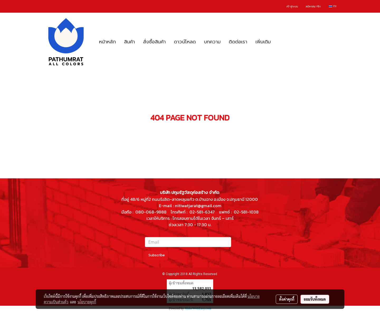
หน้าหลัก (107, 41)
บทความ (212, 41)
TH (332, 6)
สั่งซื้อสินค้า (154, 41)
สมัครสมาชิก (313, 6)
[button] (279, 42)
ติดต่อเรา (238, 41)
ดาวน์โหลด (185, 41)
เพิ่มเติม (263, 41)
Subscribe (156, 255)
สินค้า (129, 41)
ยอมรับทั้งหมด (315, 299)
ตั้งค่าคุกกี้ (286, 299)
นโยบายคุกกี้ (87, 301)
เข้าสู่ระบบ (292, 6)
